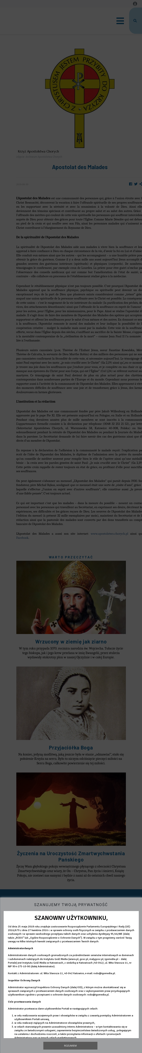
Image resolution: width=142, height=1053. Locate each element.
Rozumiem (70, 1045)
